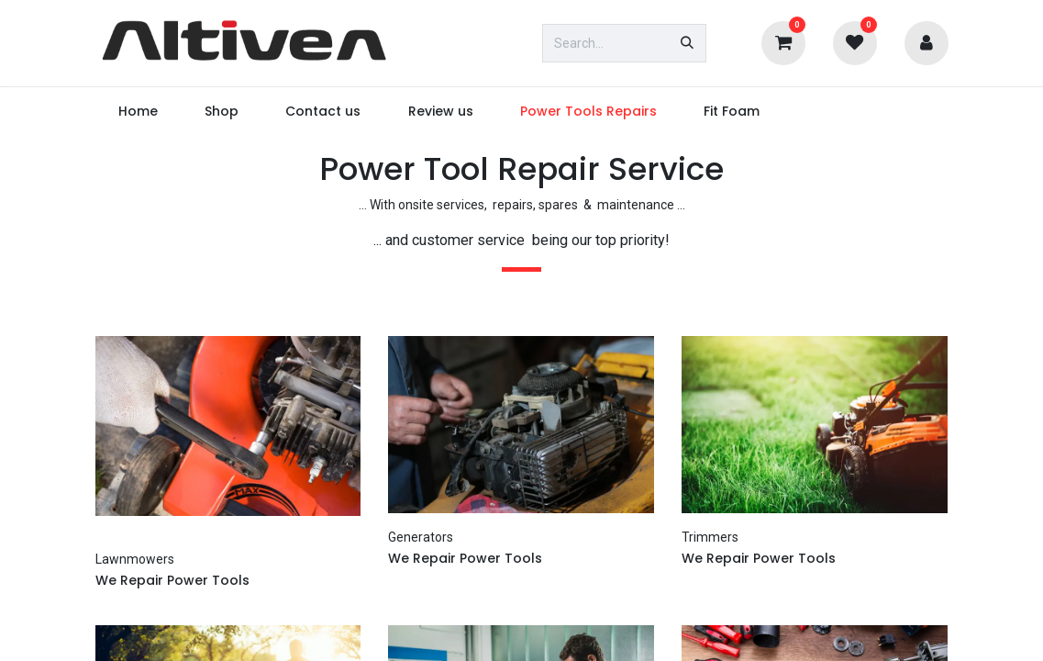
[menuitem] (138, 111)
